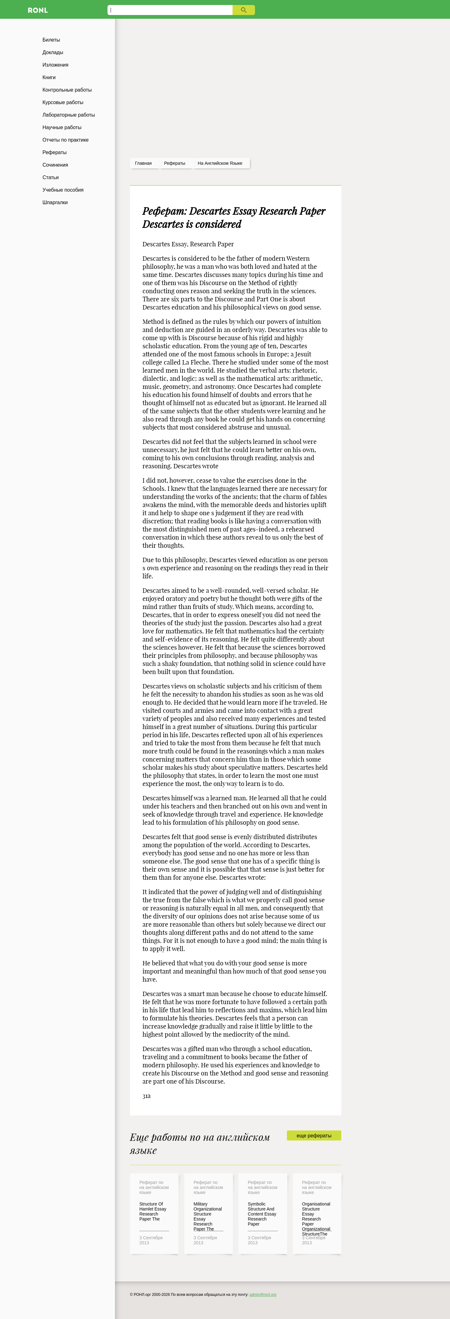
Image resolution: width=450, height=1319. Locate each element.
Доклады (52, 52)
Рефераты (54, 152)
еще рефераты (314, 1135)
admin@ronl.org (263, 1294)
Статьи (50, 177)
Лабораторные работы (68, 115)
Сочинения (55, 165)
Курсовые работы (62, 102)
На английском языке (220, 163)
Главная (143, 163)
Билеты (51, 40)
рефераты (174, 163)
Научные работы (62, 127)
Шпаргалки (55, 202)
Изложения (55, 65)
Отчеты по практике (65, 140)
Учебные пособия (62, 190)
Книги (49, 77)
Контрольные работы (67, 90)
